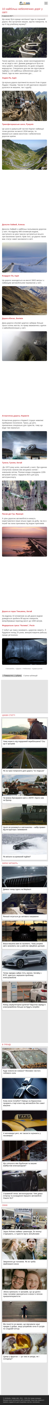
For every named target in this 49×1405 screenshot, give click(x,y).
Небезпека (27, 668)
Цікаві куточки (37, 668)
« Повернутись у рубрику (12, 676)
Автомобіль (11, 668)
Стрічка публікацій (30, 676)
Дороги (19, 668)
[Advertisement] (24, 196)
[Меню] (46, 3)
